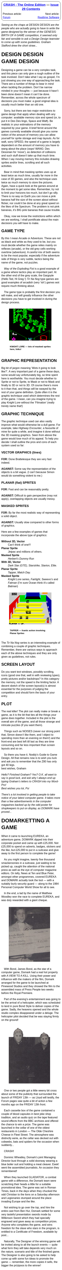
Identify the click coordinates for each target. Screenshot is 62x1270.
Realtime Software (48, 17)
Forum (6, 17)
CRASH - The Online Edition (24, 4)
